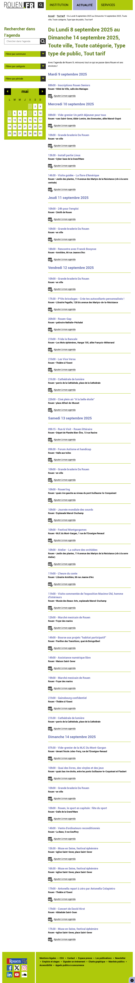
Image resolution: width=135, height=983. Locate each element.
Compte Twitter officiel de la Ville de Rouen (17, 968)
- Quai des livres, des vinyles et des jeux (76, 768)
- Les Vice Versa (62, 359)
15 (30, 120)
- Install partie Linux (64, 155)
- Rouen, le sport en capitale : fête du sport (77, 808)
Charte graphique (97, 961)
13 (20, 120)
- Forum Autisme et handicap (69, 449)
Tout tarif (61, 16)
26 (14, 133)
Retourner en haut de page (131, 979)
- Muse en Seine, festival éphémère (73, 848)
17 (40, 120)
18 (9, 126)
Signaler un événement (74, 961)
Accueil (51, 16)
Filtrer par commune (16, 53)
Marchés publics (117, 961)
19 (14, 126)
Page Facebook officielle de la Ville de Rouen (9, 968)
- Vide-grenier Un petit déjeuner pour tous (77, 115)
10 (40, 113)
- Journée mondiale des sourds (70, 509)
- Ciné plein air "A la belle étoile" (71, 399)
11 (9, 120)
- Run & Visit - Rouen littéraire (70, 429)
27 (20, 133)
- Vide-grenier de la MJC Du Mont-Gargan (77, 747)
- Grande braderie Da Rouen (68, 135)
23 (35, 126)
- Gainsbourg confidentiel (67, 698)
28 (25, 133)
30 (35, 133)
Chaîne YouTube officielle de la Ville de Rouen (17, 974)
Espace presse (85, 958)
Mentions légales (48, 958)
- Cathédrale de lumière (66, 379)
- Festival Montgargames (67, 529)
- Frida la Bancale (62, 339)
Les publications (103, 958)
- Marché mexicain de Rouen (69, 617)
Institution (59, 5)
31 (40, 133)
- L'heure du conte (62, 573)
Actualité (85, 5)
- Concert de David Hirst (66, 909)
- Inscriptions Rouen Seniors (69, 85)
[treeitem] (59, 5)
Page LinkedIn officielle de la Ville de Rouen (9, 974)
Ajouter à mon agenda (65, 95)
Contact (71, 958)
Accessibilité (46, 965)
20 (20, 126)
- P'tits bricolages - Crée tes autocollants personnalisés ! (86, 298)
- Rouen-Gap (59, 319)
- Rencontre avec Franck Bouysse (72, 249)
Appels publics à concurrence (69, 965)
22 (30, 126)
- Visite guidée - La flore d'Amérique (73, 175)
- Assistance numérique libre (69, 657)
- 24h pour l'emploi (63, 208)
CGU (62, 958)
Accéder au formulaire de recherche (42, 9)
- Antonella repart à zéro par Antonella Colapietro (81, 888)
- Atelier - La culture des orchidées (72, 550)
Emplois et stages (51, 961)
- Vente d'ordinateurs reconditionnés (74, 828)
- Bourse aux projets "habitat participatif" (77, 637)
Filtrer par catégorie (15, 66)
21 (25, 126)
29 (30, 133)
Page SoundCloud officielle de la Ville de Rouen (24, 974)
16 (35, 120)
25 (9, 133)
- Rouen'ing (59, 489)
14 (25, 120)
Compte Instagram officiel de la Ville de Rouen (24, 968)
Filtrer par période (14, 78)
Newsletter (120, 958)
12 (14, 120)
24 (40, 126)
